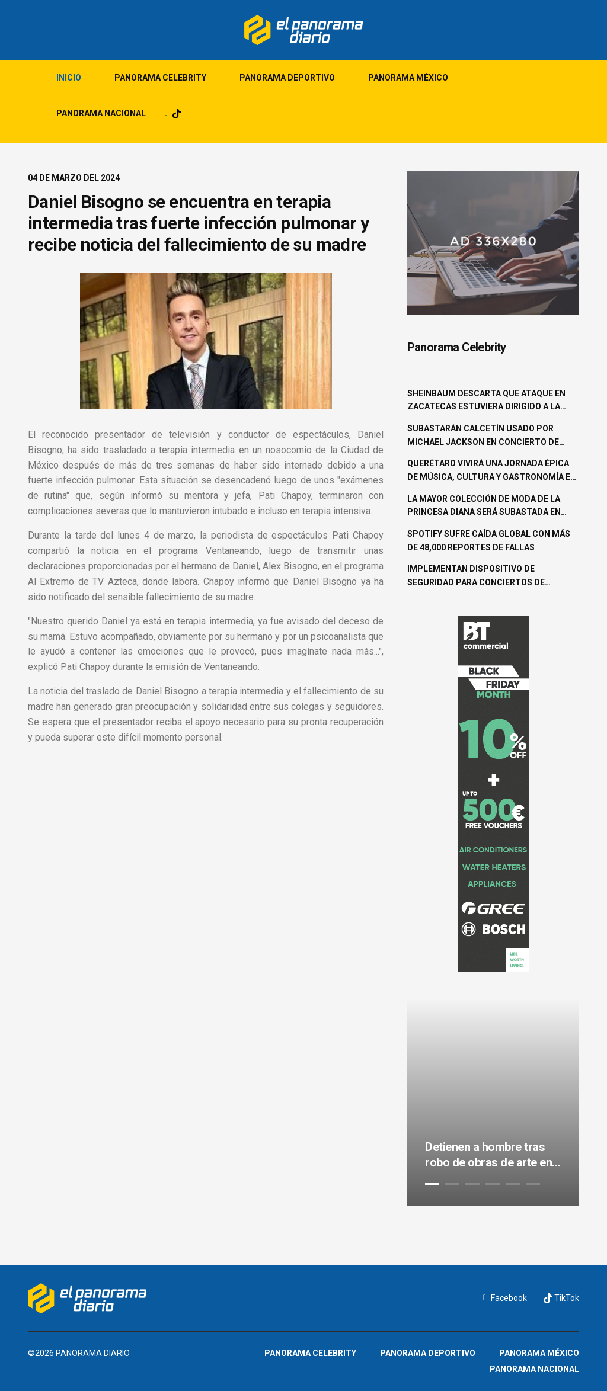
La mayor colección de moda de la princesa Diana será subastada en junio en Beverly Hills (484, 506)
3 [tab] (472, 1184)
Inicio (68, 77)
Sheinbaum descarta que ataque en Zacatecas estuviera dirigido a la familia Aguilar (486, 401)
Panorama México (408, 77)
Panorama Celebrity (160, 77)
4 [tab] (492, 1184)
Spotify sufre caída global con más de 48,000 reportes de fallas (488, 540)
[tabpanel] (493, 1102)
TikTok (561, 1298)
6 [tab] (533, 1184)
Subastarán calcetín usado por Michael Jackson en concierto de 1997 (483, 436)
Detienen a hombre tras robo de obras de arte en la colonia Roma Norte (488, 1155)
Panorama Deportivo (287, 77)
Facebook (505, 1298)
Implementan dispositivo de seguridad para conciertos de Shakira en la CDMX (476, 576)
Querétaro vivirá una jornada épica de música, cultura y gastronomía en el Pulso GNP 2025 (491, 471)
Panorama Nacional (101, 113)
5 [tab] (513, 1184)
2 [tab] (452, 1184)
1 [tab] (432, 1184)
